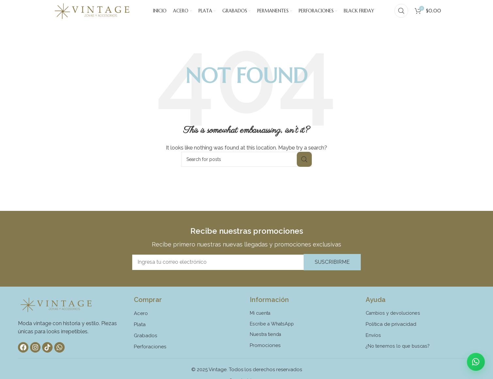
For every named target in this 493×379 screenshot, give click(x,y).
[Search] (401, 14)
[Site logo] (92, 14)
